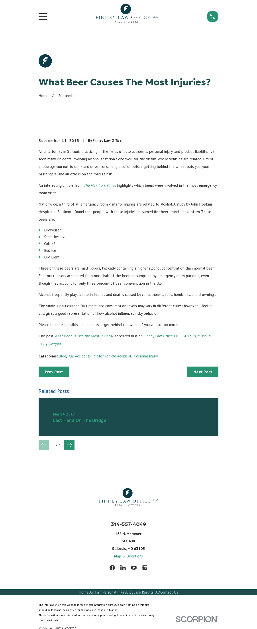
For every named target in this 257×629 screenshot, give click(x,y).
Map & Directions (128, 556)
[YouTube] (134, 567)
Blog (62, 356)
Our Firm (95, 592)
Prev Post (54, 371)
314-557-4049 (128, 524)
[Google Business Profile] (144, 567)
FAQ (156, 592)
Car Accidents (80, 356)
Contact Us (169, 592)
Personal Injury (146, 356)
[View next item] (69, 445)
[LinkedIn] (123, 567)
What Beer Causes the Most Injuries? (84, 336)
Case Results (143, 592)
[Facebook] (112, 567)
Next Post (202, 371)
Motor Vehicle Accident (112, 356)
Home (83, 592)
